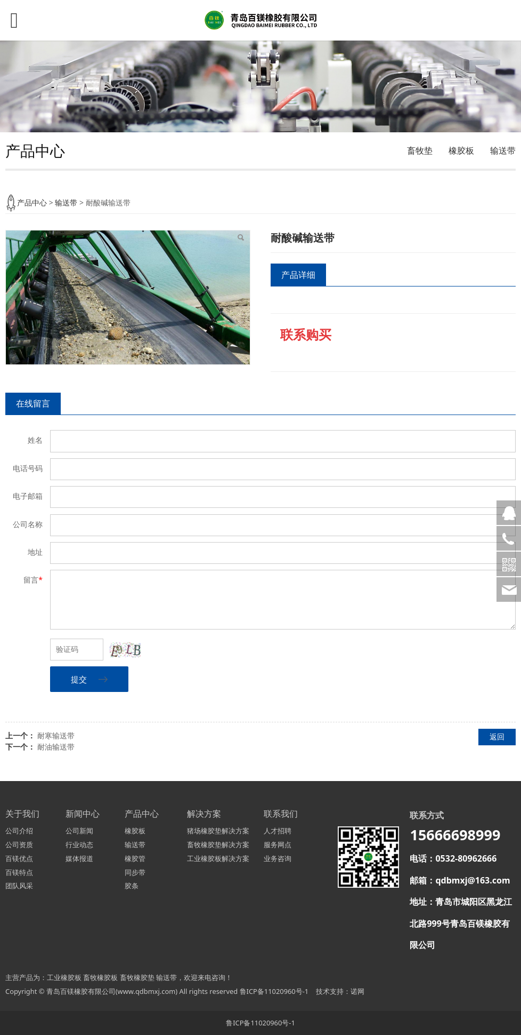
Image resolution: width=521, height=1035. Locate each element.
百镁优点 (19, 858)
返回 (497, 736)
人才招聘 (277, 830)
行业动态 (79, 844)
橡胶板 (461, 150)
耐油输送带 (56, 747)
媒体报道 (79, 858)
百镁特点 (19, 872)
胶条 (132, 885)
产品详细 (298, 275)
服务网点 (277, 844)
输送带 (503, 150)
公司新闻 (79, 830)
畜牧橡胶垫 (137, 977)
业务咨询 (277, 858)
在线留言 (33, 403)
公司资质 (19, 844)
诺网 (357, 991)
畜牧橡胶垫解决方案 (218, 844)
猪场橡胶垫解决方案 (218, 830)
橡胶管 (135, 858)
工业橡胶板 (64, 977)
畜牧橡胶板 (100, 977)
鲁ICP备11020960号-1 (274, 991)
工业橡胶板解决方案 (218, 858)
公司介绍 (19, 830)
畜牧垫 (420, 150)
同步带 (135, 872)
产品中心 (32, 202)
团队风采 (19, 885)
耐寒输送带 (56, 735)
